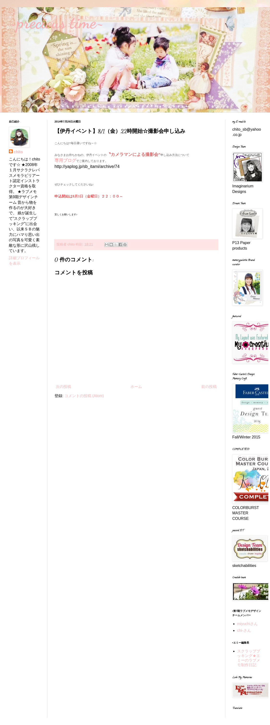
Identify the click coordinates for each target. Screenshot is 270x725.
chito (18, 152)
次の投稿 (63, 387)
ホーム (136, 387)
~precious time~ (56, 22)
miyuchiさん (247, 624)
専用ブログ (65, 160)
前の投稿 (209, 387)
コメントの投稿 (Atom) (84, 396)
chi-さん (244, 630)
